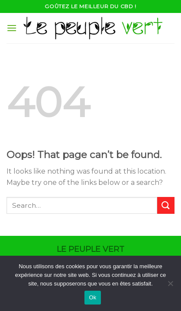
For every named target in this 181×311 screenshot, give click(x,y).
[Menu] (11, 27)
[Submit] (166, 205)
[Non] (170, 286)
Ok (92, 297)
